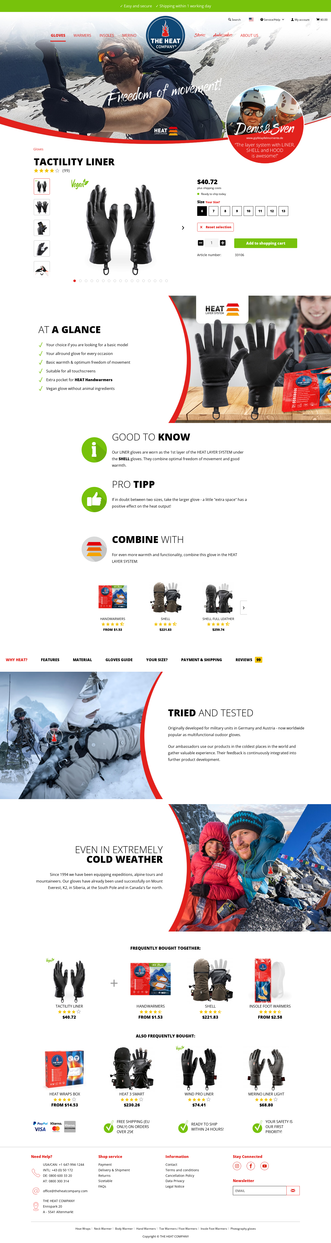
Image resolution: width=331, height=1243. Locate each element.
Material (82, 659)
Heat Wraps (83, 1229)
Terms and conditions (182, 1170)
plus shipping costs (209, 188)
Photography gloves (243, 1229)
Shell (165, 619)
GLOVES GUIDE (119, 659)
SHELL (124, 458)
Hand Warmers (146, 1229)
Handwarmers (112, 619)
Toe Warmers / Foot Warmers (178, 1229)
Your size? (157, 659)
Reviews (249, 660)
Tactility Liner (69, 1006)
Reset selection (215, 226)
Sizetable (105, 1181)
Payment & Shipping (201, 659)
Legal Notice (175, 1186)
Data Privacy (175, 1181)
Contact (171, 1164)
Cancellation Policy (180, 1175)
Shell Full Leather (218, 619)
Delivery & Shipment (114, 1170)
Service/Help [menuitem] (270, 20)
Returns (104, 1175)
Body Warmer (124, 1229)
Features (50, 659)
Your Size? (212, 202)
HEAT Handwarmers (93, 379)
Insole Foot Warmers (270, 1006)
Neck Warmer (103, 1229)
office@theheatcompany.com (65, 1191)
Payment (105, 1164)
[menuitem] (300, 20)
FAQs (102, 1186)
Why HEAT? (16, 659)
